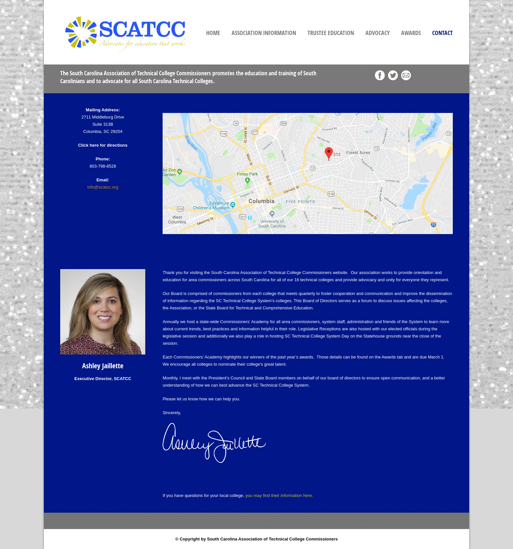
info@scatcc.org (102, 187)
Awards (411, 33)
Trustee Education (331, 33)
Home (213, 33)
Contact (442, 33)
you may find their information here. (278, 495)
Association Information (264, 33)
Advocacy (377, 33)
